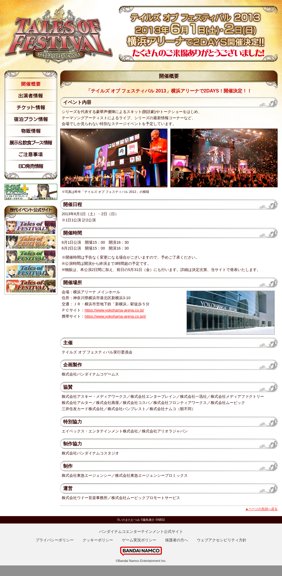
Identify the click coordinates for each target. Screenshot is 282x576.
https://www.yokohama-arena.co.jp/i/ (115, 316)
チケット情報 (30, 107)
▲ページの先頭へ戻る (261, 509)
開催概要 (30, 84)
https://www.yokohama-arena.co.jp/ (114, 310)
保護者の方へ (176, 540)
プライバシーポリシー (55, 540)
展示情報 (30, 142)
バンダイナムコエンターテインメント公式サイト (141, 531)
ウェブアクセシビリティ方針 (221, 540)
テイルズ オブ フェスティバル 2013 (61, 34)
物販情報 (30, 131)
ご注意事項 (30, 154)
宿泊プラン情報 (30, 119)
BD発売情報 (30, 166)
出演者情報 (30, 95)
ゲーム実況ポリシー (139, 540)
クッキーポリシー (98, 540)
